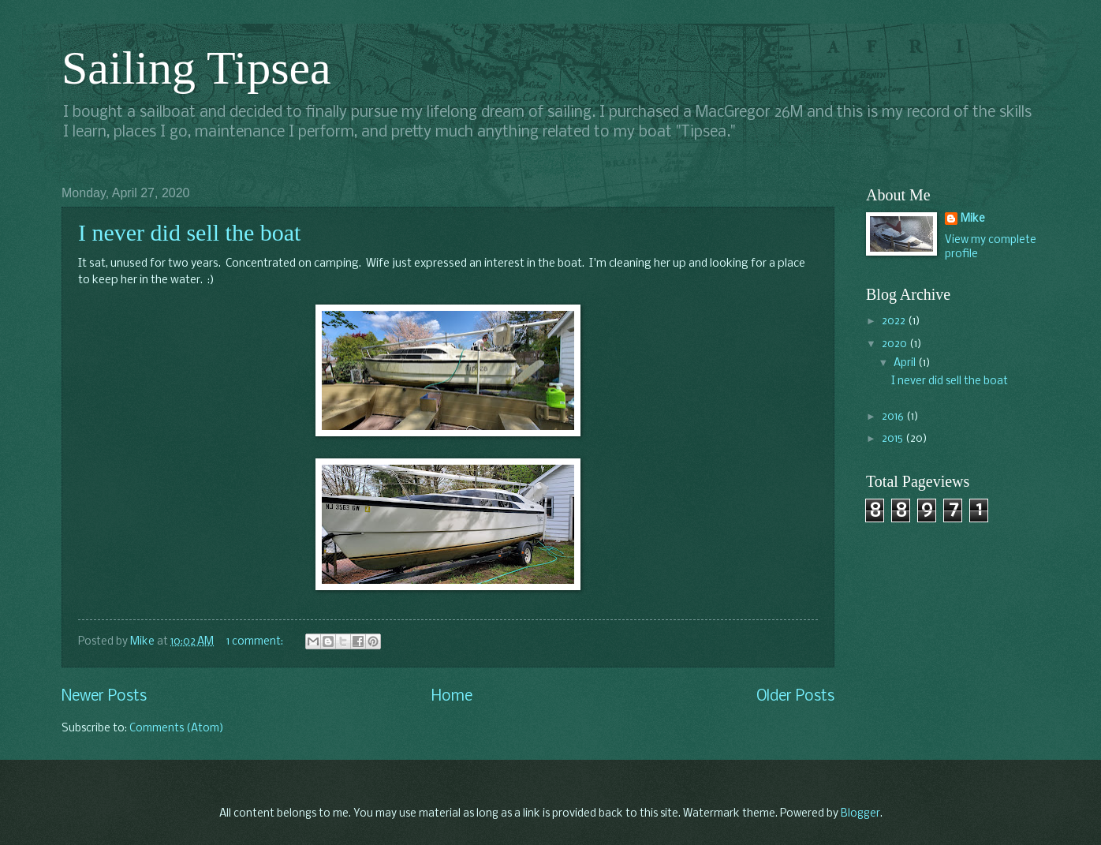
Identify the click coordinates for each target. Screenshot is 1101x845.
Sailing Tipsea (196, 68)
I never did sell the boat (189, 232)
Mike (973, 219)
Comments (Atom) (176, 729)
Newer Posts (104, 697)
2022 (895, 321)
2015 (893, 439)
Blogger (860, 814)
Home (451, 697)
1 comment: (256, 642)
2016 (894, 417)
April (906, 363)
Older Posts (795, 697)
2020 (895, 344)
